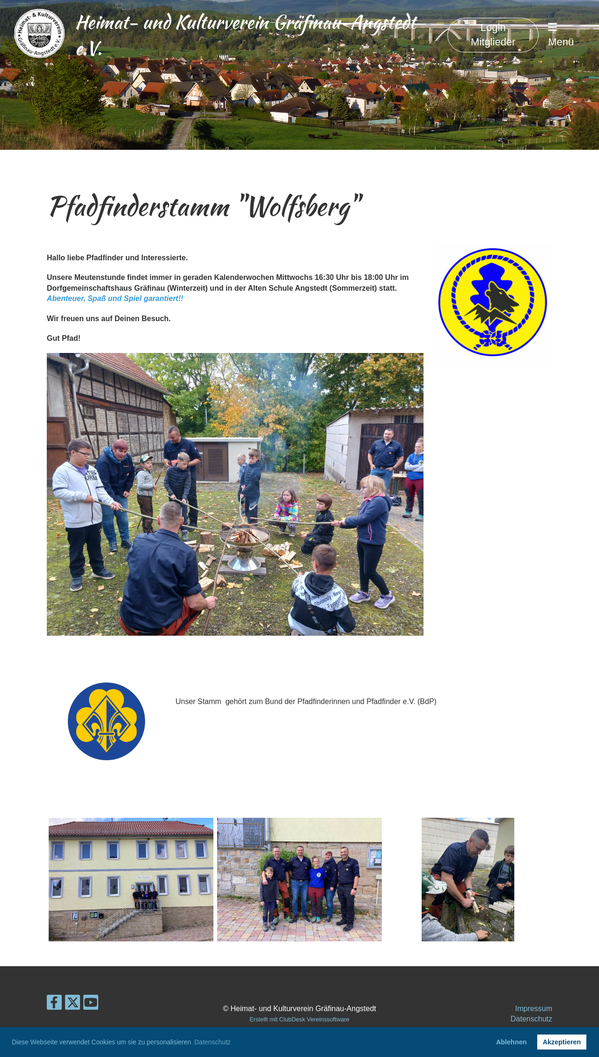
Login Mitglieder (493, 35)
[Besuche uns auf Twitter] (72, 1004)
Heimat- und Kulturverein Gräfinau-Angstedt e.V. (245, 35)
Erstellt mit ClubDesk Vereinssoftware (299, 1019)
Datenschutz (531, 1019)
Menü (561, 35)
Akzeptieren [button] (562, 1042)
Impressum (533, 1009)
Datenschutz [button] (212, 1042)
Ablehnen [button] (511, 1042)
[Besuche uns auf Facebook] (54, 1004)
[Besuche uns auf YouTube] (90, 1004)
